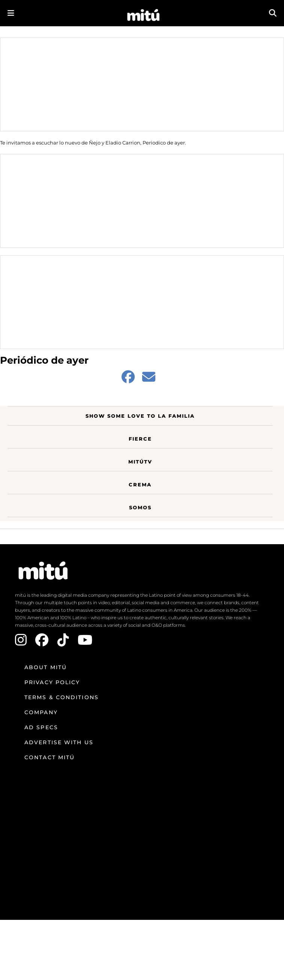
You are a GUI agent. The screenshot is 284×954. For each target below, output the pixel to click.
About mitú (45, 667)
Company (41, 712)
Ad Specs (41, 727)
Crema (140, 485)
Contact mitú (49, 757)
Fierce (140, 439)
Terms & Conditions (61, 697)
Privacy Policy (52, 682)
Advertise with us (58, 742)
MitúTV (140, 462)
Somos (140, 507)
